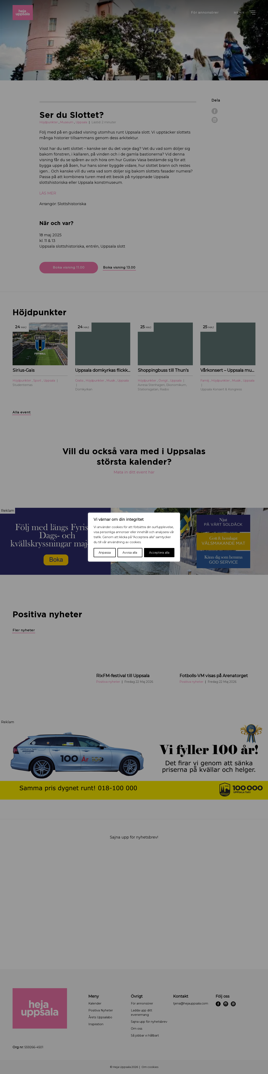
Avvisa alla (129, 552)
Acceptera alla (159, 552)
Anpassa (105, 552)
